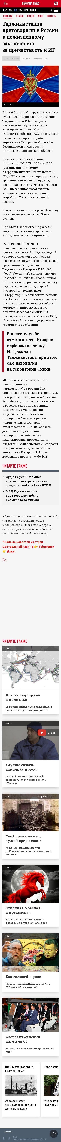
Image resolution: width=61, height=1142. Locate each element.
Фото (40, 16)
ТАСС (36, 134)
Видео (30, 16)
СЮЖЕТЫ (51, 16)
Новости (8, 16)
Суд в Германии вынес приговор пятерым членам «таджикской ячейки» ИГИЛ (28, 481)
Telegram (45, 546)
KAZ (5, 10)
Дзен (10, 551)
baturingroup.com (34, 1139)
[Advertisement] (30, 605)
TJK (15, 10)
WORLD (33, 10)
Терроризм (37, 58)
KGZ (10, 10)
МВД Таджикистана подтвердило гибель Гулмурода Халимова (23, 495)
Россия (26, 58)
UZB (26, 10)
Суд (46, 58)
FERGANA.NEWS (31, 4)
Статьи (20, 16)
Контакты (8, 1131)
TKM (20, 10)
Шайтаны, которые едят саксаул (19, 1069)
